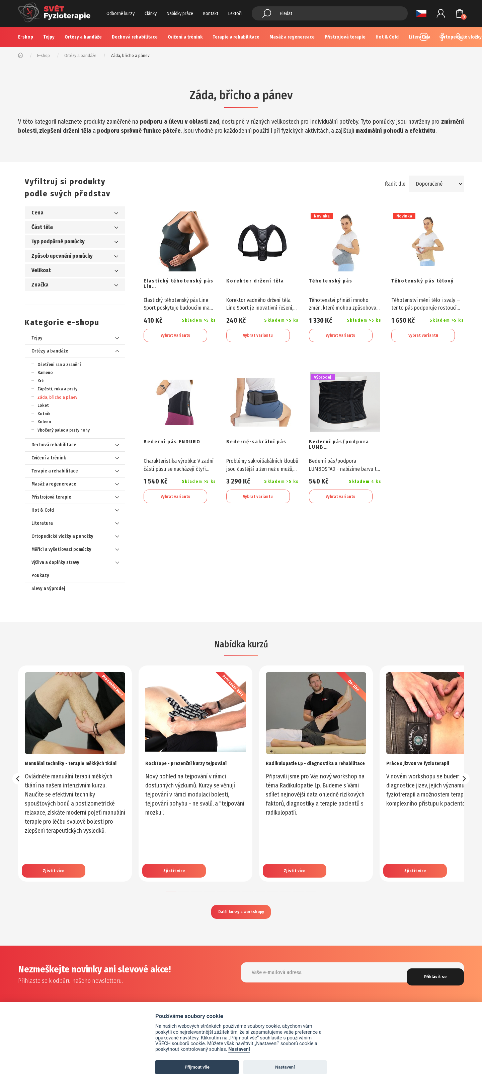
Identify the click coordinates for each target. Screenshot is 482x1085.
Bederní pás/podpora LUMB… (344, 449)
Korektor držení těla (261, 281)
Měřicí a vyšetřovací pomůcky (61, 549)
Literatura (42, 523)
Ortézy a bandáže (83, 37)
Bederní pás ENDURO (179, 446)
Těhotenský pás (336, 281)
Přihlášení (440, 13)
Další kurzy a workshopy (241, 913)
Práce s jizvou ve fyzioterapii (426, 763)
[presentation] (18, 778)
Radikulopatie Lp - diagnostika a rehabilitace (312, 766)
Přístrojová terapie (345, 37)
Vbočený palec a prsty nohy (63, 430)
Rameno (45, 372)
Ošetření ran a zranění (59, 364)
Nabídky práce (180, 13)
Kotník (44, 413)
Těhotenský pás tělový (418, 285)
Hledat (266, 13)
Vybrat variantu (175, 336)
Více (387, 37)
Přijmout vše (197, 1067)
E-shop (25, 37)
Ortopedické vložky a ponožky (62, 536)
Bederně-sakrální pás (256, 449)
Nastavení (239, 1049)
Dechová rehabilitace (135, 37)
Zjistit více (56, 861)
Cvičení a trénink (185, 37)
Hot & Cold (42, 510)
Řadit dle (392, 184)
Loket (43, 405)
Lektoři (235, 13)
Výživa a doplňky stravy (55, 562)
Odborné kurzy (120, 13)
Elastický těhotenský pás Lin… (179, 285)
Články (151, 13)
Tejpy (49, 37)
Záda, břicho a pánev (57, 397)
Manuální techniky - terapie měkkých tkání (63, 766)
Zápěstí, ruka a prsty (57, 388)
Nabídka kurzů (241, 643)
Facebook (442, 37)
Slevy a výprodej (48, 588)
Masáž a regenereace (292, 37)
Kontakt (210, 13)
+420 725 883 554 (460, 37)
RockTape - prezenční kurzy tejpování (183, 766)
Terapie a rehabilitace (236, 37)
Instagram (424, 37)
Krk (40, 380)
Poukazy (40, 575)
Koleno (44, 421)
